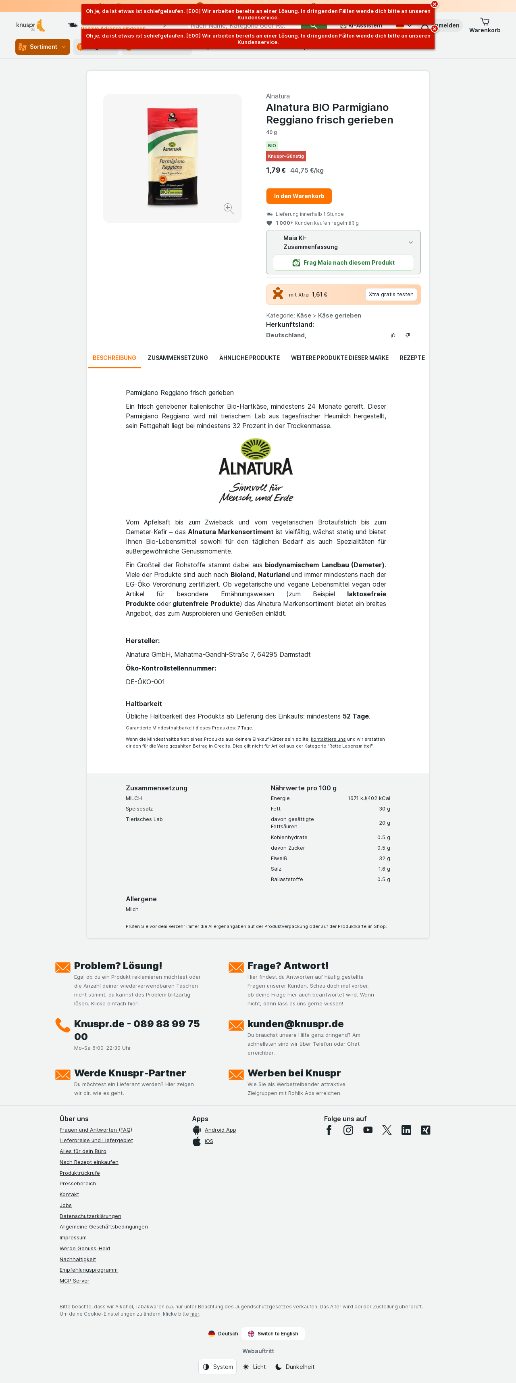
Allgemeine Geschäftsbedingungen (104, 1226)
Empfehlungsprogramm (89, 1269)
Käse (303, 315)
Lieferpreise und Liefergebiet (96, 1140)
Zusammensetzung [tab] (178, 357)
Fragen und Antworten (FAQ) (96, 1129)
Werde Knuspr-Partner (130, 1073)
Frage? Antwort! (288, 965)
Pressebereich (78, 1183)
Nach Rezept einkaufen (89, 1162)
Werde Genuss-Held (85, 1248)
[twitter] (387, 1130)
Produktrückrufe (80, 1173)
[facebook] (329, 1130)
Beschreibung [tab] (114, 357)
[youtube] (367, 1130)
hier (194, 1314)
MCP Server (74, 1280)
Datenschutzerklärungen (90, 1216)
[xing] (426, 1130)
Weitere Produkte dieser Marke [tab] (340, 357)
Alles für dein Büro (83, 1151)
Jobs (66, 1205)
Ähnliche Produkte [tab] (249, 357)
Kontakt (69, 1194)
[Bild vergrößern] (229, 210)
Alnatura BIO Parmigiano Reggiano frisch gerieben (329, 113)
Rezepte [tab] (412, 357)
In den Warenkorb (299, 195)
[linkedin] (406, 1130)
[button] (440, 25)
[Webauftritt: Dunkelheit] (294, 1367)
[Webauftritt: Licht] (253, 1367)
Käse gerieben (339, 315)
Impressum (73, 1237)
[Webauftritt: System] (217, 1367)
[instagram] (348, 1130)
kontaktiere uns (328, 739)
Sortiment (43, 47)
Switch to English (273, 1334)
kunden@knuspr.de (296, 1024)
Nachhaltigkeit (78, 1259)
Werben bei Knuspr (294, 1073)
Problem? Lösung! (118, 965)
